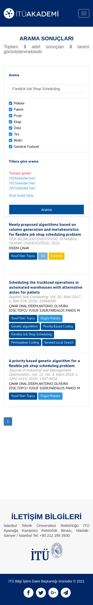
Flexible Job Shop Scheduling (31, 334)
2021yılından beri (22, 188)
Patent (18, 109)
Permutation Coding (25, 342)
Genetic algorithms (24, 326)
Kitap (17, 121)
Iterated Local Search (58, 342)
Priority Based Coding (58, 326)
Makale (19, 103)
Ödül (17, 128)
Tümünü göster (20, 173)
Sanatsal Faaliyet (26, 146)
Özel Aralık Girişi (21, 195)
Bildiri (18, 140)
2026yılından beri (22, 178)
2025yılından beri (22, 183)
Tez (16, 134)
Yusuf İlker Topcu (23, 256)
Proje (18, 115)
